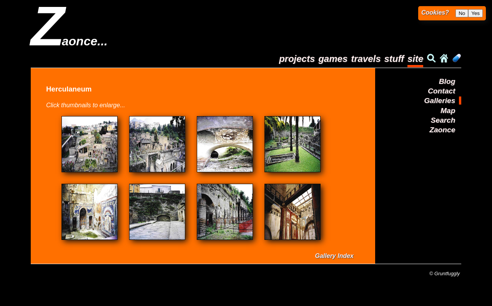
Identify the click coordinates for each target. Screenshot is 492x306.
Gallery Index (334, 256)
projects (297, 58)
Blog (447, 81)
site (415, 58)
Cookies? (435, 12)
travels (366, 58)
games (332, 58)
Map (447, 110)
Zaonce (442, 130)
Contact (441, 91)
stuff (394, 58)
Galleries (439, 100)
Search (442, 120)
